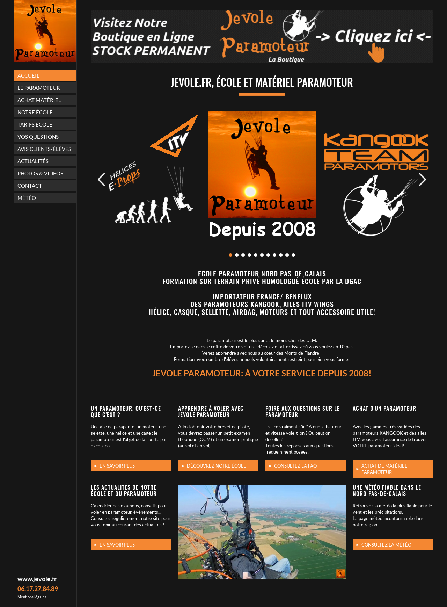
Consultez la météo (386, 545)
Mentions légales (31, 596)
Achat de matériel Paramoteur (384, 469)
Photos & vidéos (40, 173)
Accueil (28, 75)
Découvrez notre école (216, 466)
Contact (29, 185)
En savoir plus (117, 466)
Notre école (35, 112)
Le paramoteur (38, 88)
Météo (26, 198)
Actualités (33, 161)
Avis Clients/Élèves (44, 149)
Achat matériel (39, 100)
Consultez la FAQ (295, 466)
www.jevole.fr (37, 579)
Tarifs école (34, 124)
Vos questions (38, 136)
